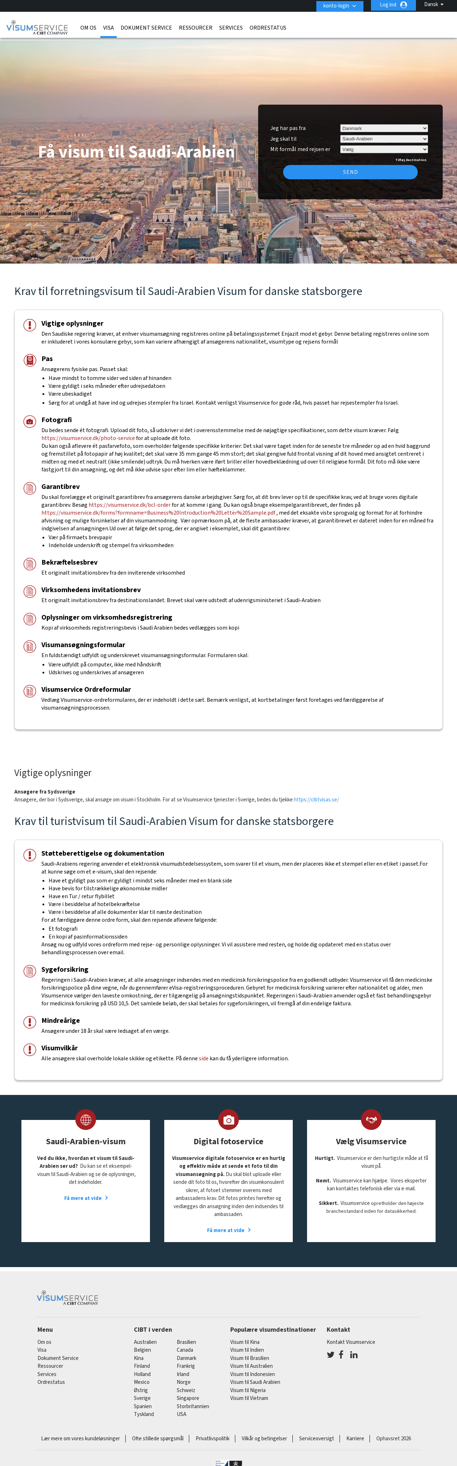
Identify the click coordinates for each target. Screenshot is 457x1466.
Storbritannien (193, 1402)
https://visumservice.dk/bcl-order (130, 500)
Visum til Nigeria (248, 1386)
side (204, 1054)
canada (185, 1345)
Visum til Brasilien (249, 1353)
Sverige (142, 1393)
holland (142, 1370)
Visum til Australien (251, 1361)
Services (231, 27)
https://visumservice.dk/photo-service (88, 433)
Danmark (186, 1353)
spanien (143, 1402)
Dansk (431, 4)
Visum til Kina (245, 1337)
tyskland (144, 1410)
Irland (183, 1370)
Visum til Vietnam (249, 1393)
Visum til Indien (247, 1345)
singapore (188, 1393)
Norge (184, 1377)
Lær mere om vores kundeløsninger (80, 1434)
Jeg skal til (283, 134)
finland (142, 1361)
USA (181, 1410)
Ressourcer (195, 27)
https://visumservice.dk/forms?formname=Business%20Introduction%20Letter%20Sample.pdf (158, 508)
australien (145, 1337)
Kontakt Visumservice (351, 1337)
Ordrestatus (268, 27)
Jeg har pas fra (288, 123)
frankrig (186, 1361)
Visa (108, 27)
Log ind (388, 5)
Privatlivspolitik (213, 1434)
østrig (141, 1386)
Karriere (355, 1434)
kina (139, 1353)
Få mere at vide (83, 1193)
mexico (142, 1377)
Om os (88, 27)
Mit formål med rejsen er (300, 143)
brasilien (186, 1337)
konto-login (334, 5)
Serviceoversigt (316, 1434)
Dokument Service (146, 27)
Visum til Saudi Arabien (255, 1377)
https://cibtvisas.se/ (316, 795)
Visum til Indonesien (252, 1370)
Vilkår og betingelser (264, 1434)
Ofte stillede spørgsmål (158, 1434)
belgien (142, 1345)
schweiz (186, 1386)
